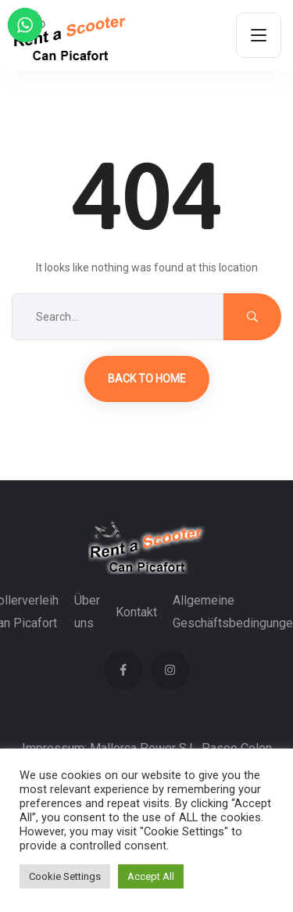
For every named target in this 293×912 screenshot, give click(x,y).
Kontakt (136, 612)
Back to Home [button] (147, 378)
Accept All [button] (150, 876)
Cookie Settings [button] (65, 876)
